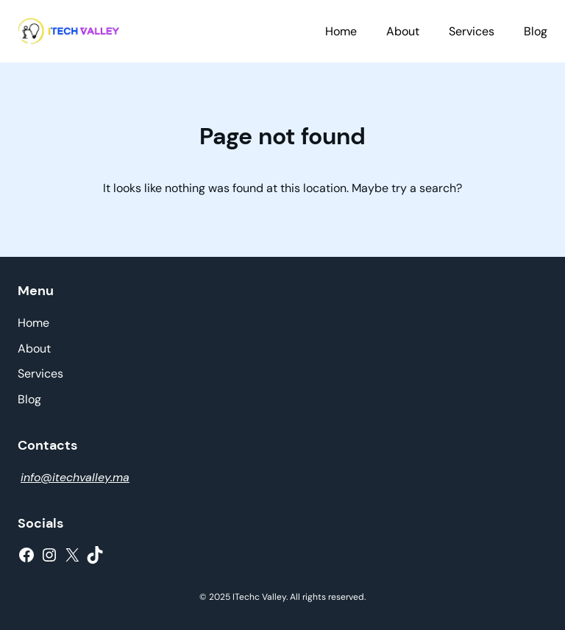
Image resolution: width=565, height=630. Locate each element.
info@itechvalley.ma (75, 477)
